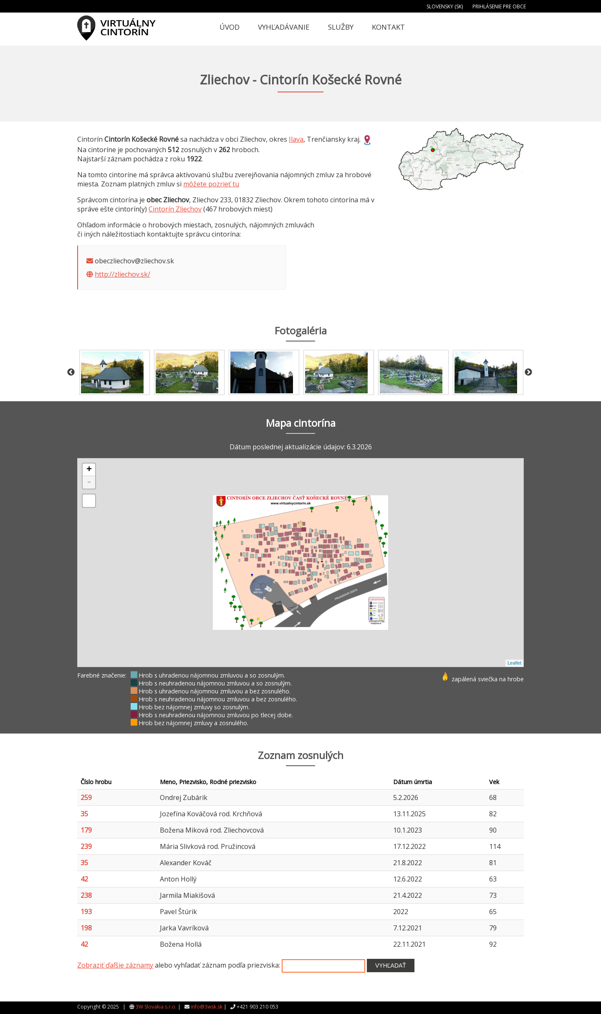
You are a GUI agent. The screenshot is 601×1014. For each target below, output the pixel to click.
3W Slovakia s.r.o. (156, 1006)
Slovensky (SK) (445, 6)
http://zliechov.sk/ (122, 274)
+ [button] (89, 470)
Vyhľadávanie (284, 27)
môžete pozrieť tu (211, 184)
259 (86, 797)
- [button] (89, 482)
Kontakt (388, 27)
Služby (341, 27)
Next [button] (528, 372)
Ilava (296, 139)
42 (84, 879)
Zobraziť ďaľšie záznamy (115, 965)
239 (86, 846)
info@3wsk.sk (206, 1006)
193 (86, 911)
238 (86, 895)
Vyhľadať (390, 965)
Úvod (230, 27)
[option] (114, 372)
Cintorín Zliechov (175, 209)
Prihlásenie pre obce (499, 6)
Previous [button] (71, 372)
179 (86, 830)
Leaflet (514, 662)
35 (84, 813)
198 (86, 927)
